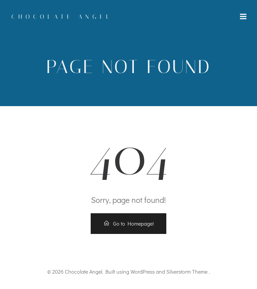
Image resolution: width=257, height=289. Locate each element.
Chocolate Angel (61, 16)
